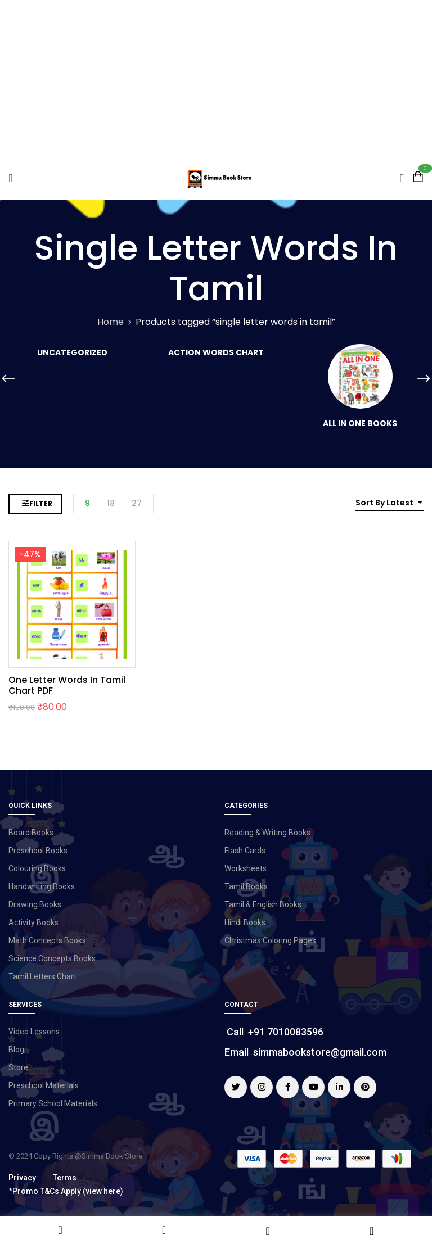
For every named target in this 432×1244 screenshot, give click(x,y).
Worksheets (245, 868)
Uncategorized (72, 353)
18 (111, 503)
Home (110, 321)
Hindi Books (245, 922)
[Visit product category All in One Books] (360, 376)
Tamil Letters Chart (42, 976)
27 (137, 503)
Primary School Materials (52, 1103)
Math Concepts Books (47, 940)
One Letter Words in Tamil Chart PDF (66, 685)
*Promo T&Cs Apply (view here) (65, 1191)
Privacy (22, 1177)
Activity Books (33, 922)
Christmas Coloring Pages (270, 940)
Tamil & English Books (263, 904)
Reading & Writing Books (267, 832)
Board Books (30, 832)
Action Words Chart (216, 353)
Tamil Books (246, 886)
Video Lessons (34, 1031)
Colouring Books (37, 868)
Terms (64, 1177)
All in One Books (360, 424)
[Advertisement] (216, 78)
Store (18, 1067)
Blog (16, 1049)
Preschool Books (38, 850)
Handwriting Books (41, 886)
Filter (40, 503)
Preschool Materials (43, 1085)
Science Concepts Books (52, 958)
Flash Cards (245, 850)
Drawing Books (34, 904)
